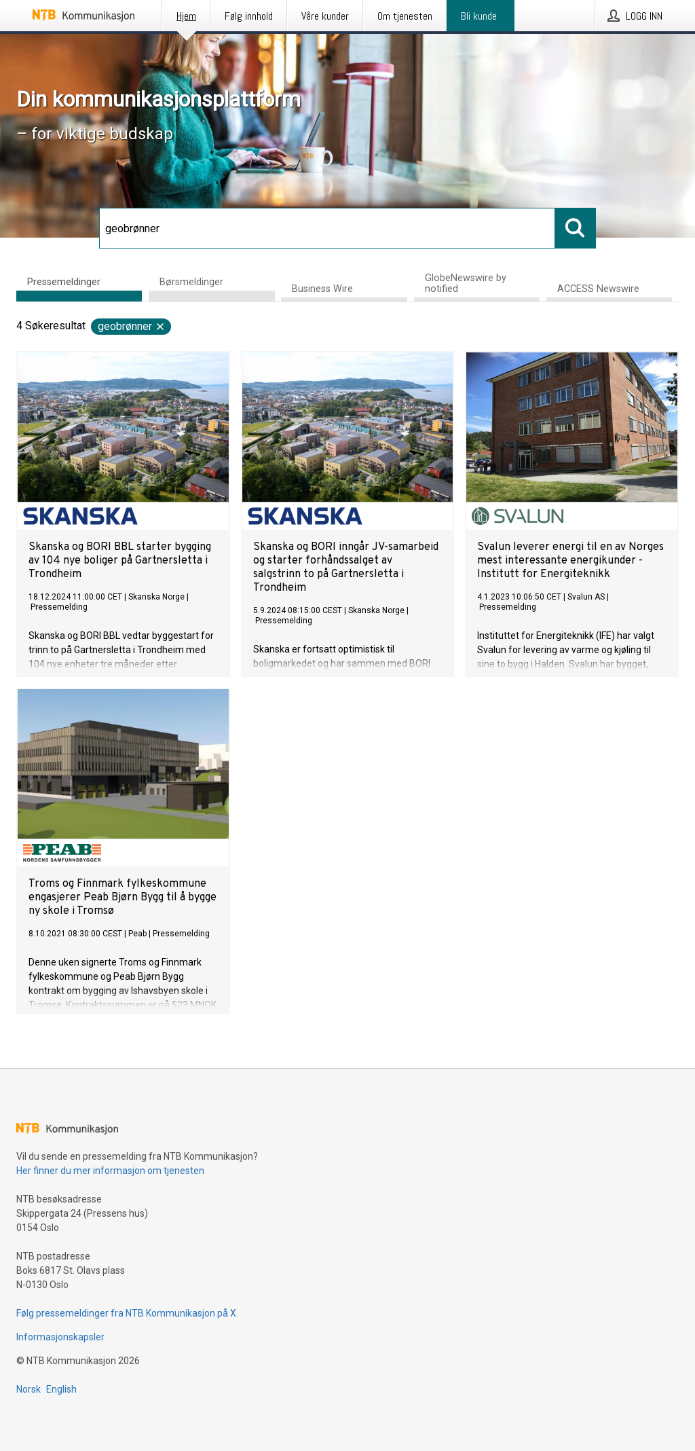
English (61, 1389)
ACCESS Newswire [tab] (598, 289)
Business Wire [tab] (322, 289)
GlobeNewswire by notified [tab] (465, 283)
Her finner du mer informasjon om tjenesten (110, 1170)
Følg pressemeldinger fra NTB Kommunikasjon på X (126, 1313)
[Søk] (327, 228)
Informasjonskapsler (60, 1336)
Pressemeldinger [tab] (63, 282)
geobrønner (132, 326)
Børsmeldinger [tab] (191, 282)
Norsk (28, 1389)
